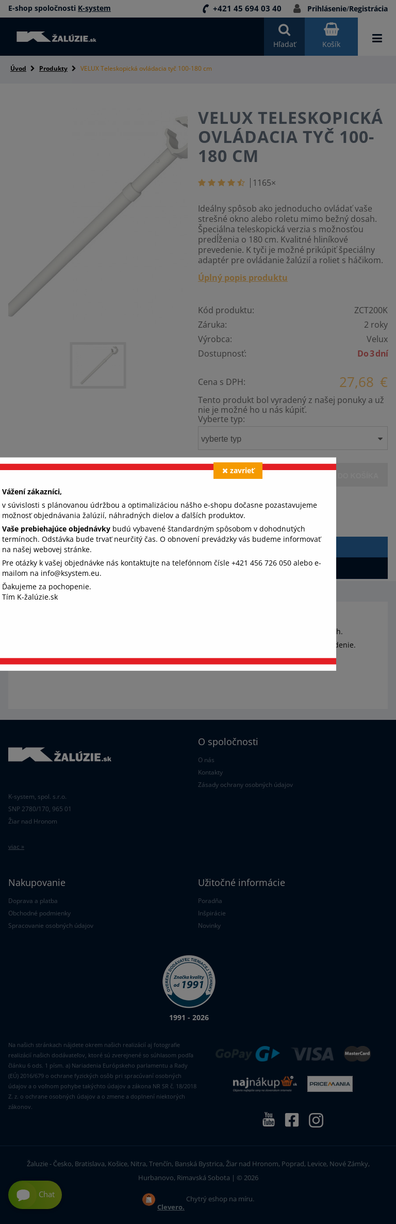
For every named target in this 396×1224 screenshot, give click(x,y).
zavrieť (238, 470)
